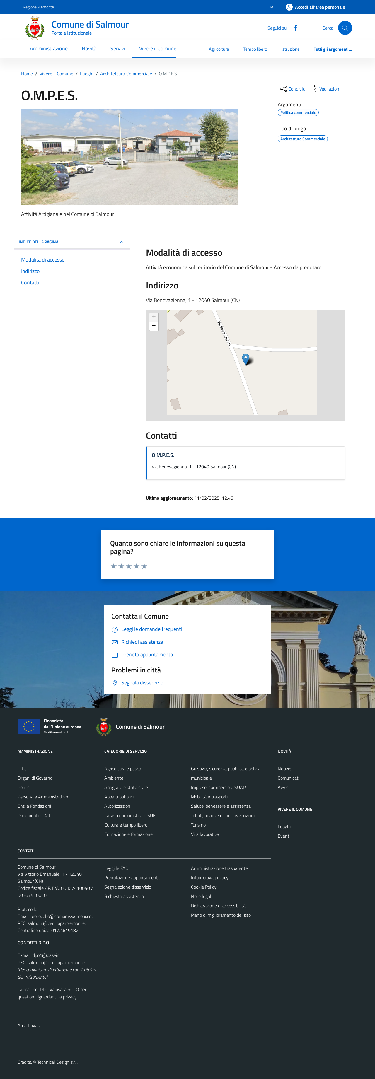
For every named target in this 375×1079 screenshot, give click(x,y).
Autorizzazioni (117, 806)
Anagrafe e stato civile (126, 787)
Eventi (284, 835)
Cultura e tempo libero (125, 824)
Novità (89, 48)
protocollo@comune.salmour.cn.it (62, 916)
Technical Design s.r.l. (57, 1062)
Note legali (201, 896)
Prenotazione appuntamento (132, 877)
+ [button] (154, 317)
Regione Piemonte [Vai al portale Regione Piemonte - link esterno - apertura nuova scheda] (38, 7)
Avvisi (283, 787)
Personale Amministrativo (43, 796)
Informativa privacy (210, 877)
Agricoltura (219, 49)
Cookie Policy (204, 886)
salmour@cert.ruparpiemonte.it (58, 923)
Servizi (117, 48)
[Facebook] (293, 27)
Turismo (198, 824)
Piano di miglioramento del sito (221, 914)
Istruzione (290, 49)
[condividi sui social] (293, 88)
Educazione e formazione (128, 834)
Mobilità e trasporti (209, 796)
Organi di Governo (35, 777)
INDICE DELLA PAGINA (72, 241)
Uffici (22, 768)
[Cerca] (345, 28)
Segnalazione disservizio (127, 886)
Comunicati (288, 777)
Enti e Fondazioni (34, 806)
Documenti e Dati (34, 815)
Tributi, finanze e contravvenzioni (223, 815)
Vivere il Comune (157, 48)
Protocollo (27, 909)
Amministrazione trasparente (219, 868)
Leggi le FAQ (116, 868)
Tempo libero (255, 49)
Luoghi (284, 826)
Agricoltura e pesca (122, 768)
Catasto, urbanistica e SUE (130, 815)
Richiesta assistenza (124, 896)
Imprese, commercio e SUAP (218, 787)
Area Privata (30, 1025)
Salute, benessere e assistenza (221, 806)
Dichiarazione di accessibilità (218, 905)
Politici (24, 787)
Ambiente (113, 777)
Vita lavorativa (205, 834)
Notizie (284, 768)
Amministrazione (49, 48)
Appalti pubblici (119, 796)
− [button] (154, 326)
